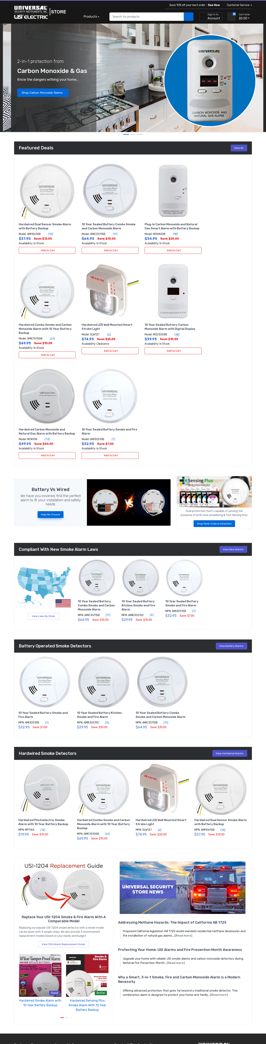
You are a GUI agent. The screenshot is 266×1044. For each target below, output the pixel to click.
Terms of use (44, 1028)
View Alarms (147, 955)
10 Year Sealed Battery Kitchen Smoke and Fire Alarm (138, 500)
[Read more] (183, 830)
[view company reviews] (214, 1001)
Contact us (21, 962)
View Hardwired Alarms (230, 648)
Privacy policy (22, 1028)
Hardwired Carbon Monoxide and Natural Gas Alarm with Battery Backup (159, 324)
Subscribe (154, 984)
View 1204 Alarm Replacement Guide (64, 839)
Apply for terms (64, 957)
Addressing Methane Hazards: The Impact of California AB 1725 (172, 817)
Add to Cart (45, 245)
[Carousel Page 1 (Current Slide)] (62, 912)
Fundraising (62, 988)
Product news (22, 983)
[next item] (66, 912)
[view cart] (231, 16)
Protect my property (68, 978)
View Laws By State (44, 511)
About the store (24, 978)
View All (239, 148)
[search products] (188, 16)
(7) (224, 330)
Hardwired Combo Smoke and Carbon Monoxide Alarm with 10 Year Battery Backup (220, 224)
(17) (108, 229)
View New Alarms (234, 444)
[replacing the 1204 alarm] (64, 781)
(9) (149, 510)
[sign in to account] (211, 16)
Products (90, 16)
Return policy (22, 952)
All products (21, 988)
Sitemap (62, 1028)
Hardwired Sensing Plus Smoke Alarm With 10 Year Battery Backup (87, 899)
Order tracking (23, 947)
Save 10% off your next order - (194, 5)
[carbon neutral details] (214, 981)
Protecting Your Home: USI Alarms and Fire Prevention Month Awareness (180, 845)
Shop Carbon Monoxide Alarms (43, 92)
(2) (44, 330)
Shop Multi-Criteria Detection (214, 418)
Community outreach (68, 983)
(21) (226, 233)
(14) (48, 229)
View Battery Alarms (232, 540)
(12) (40, 724)
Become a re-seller (66, 962)
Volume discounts (66, 952)
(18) (164, 233)
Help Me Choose (50, 409)
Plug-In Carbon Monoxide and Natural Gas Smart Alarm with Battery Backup (157, 224)
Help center (21, 957)
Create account (65, 947)
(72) (162, 334)
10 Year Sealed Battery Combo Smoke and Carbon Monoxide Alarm (96, 500)
